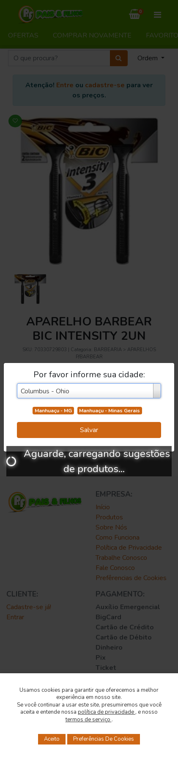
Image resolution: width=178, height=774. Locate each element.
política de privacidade (106, 712)
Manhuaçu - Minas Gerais (109, 410)
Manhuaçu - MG (53, 410)
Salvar (89, 430)
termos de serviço (89, 719)
